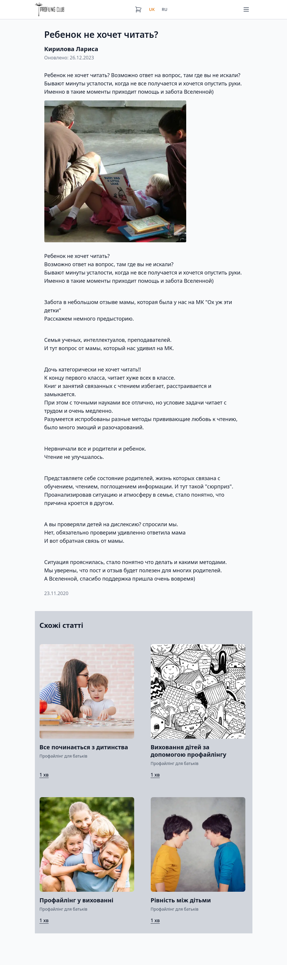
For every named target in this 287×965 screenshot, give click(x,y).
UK (152, 9)
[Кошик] (138, 9)
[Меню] (246, 9)
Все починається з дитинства (84, 747)
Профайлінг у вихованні (76, 900)
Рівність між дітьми (181, 900)
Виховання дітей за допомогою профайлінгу (188, 750)
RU (164, 9)
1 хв (44, 774)
